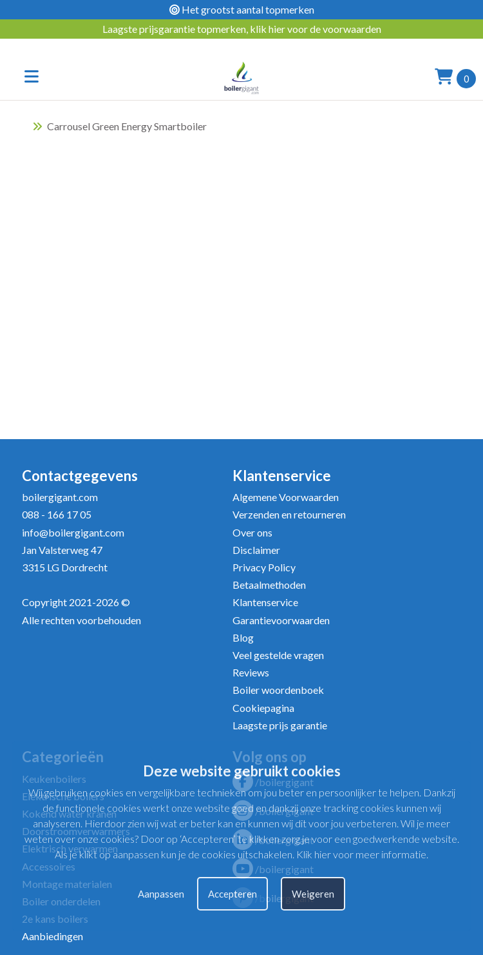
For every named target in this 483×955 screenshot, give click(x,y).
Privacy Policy (264, 567)
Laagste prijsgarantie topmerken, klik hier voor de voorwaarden (241, 29)
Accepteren (232, 894)
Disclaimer (256, 550)
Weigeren (313, 894)
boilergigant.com (60, 497)
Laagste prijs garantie (279, 725)
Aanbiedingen (52, 936)
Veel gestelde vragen (278, 655)
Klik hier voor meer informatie (361, 854)
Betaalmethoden (269, 584)
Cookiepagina (263, 708)
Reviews (250, 672)
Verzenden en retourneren (289, 514)
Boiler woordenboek (278, 690)
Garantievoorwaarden (281, 620)
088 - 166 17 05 (56, 514)
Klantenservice (265, 602)
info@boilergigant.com (73, 532)
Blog (243, 637)
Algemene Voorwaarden (285, 497)
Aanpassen (161, 894)
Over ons (252, 532)
